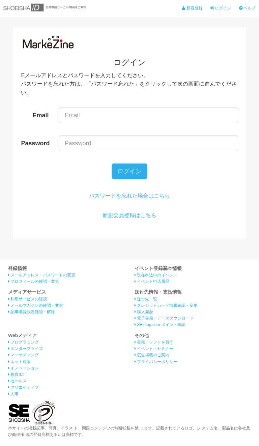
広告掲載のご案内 (152, 355)
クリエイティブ (23, 387)
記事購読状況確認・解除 (31, 311)
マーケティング (23, 355)
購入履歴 (144, 311)
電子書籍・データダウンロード (164, 318)
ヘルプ (247, 8)
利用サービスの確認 (27, 299)
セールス (17, 381)
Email (41, 115)
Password (35, 143)
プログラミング (23, 342)
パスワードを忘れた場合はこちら (129, 196)
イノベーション (23, 368)
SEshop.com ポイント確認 (160, 324)
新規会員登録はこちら (129, 215)
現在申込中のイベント (156, 275)
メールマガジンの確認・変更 (35, 305)
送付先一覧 (146, 299)
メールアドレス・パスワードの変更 (41, 275)
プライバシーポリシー (156, 361)
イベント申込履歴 (152, 281)
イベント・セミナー (154, 348)
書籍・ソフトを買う (154, 342)
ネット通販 (19, 361)
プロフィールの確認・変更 (33, 281)
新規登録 (192, 8)
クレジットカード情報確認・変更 (166, 305)
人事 (13, 394)
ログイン (220, 8)
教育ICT (16, 374)
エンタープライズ (25, 348)
